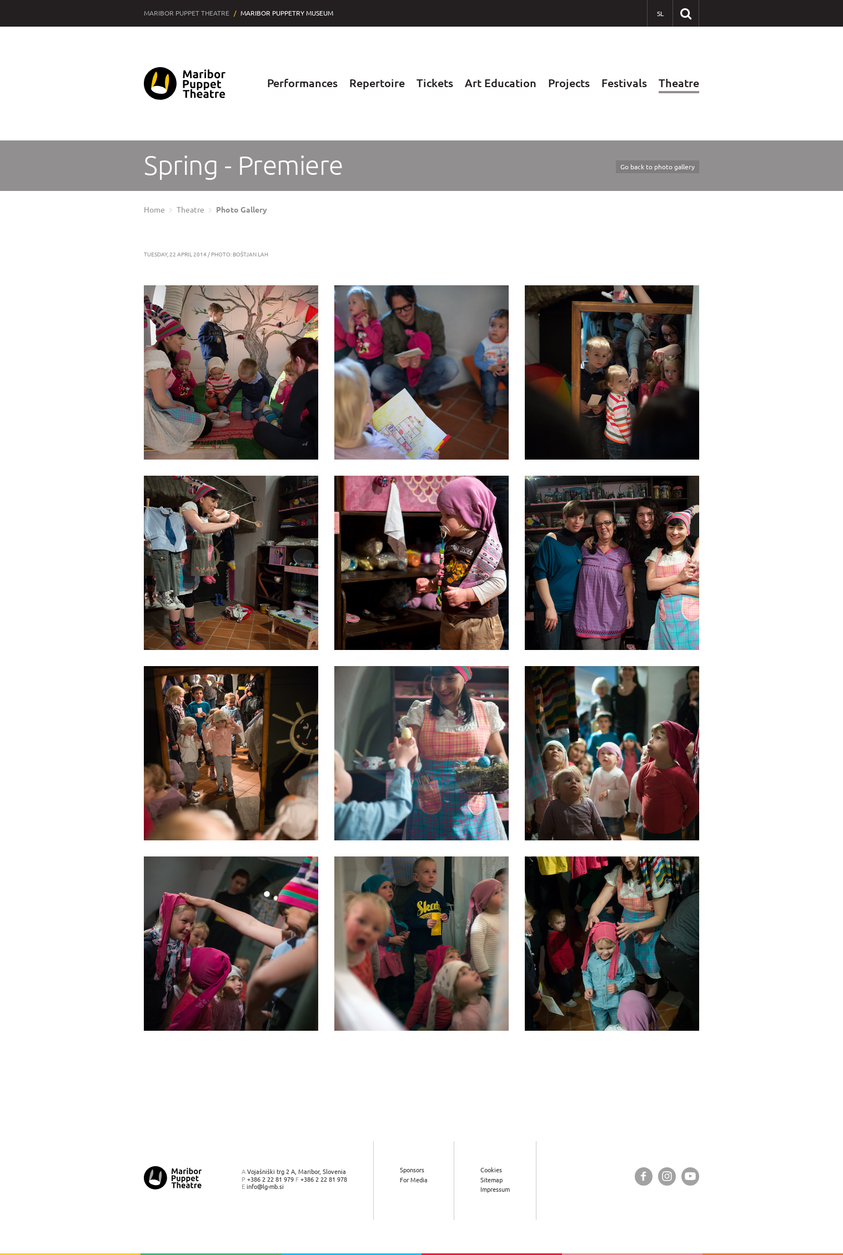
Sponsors (412, 1169)
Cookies (491, 1169)
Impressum (495, 1189)
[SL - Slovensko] (660, 14)
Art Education (500, 83)
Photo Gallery (241, 209)
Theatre (679, 83)
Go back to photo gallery (657, 167)
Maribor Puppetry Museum (286, 13)
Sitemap (491, 1179)
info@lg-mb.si (265, 1186)
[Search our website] (685, 13)
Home (154, 209)
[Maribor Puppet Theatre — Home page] (184, 83)
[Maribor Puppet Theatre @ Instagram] (667, 1176)
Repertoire (377, 83)
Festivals (624, 83)
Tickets (435, 83)
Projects (569, 83)
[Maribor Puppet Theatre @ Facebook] (644, 1176)
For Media (414, 1179)
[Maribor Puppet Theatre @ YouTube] (690, 1176)
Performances (302, 83)
